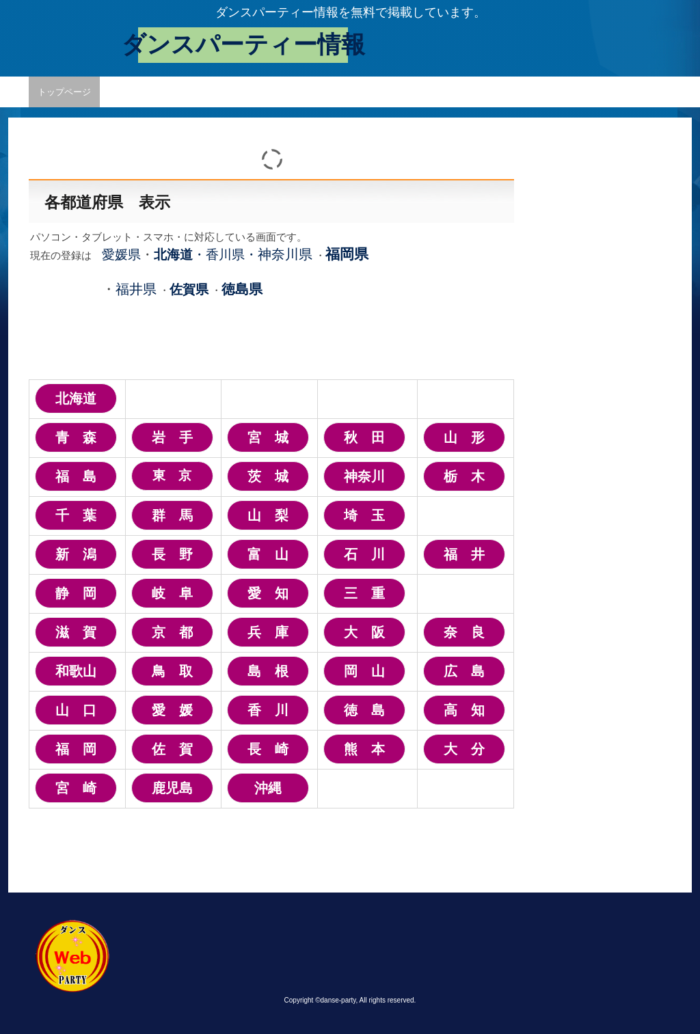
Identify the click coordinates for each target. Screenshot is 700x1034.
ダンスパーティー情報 (243, 44)
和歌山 (75, 671)
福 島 (75, 476)
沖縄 (268, 787)
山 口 (75, 710)
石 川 (364, 554)
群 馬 (172, 515)
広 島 (464, 671)
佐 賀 (172, 749)
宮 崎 (75, 787)
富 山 (267, 554)
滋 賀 (75, 632)
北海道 (75, 398)
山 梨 (267, 515)
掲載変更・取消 (211, 92)
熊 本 (364, 749)
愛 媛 (172, 710)
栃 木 (464, 476)
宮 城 (267, 437)
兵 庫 (267, 632)
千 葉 (75, 515)
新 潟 (75, 554)
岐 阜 (172, 593)
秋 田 (364, 437)
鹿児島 (172, 787)
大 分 (464, 749)
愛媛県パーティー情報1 (413, 92)
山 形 (464, 437)
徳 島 (364, 710)
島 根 (267, 671)
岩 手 (172, 437)
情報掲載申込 (135, 92)
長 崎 (267, 749)
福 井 (464, 554)
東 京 (171, 475)
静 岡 (75, 593)
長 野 (172, 554)
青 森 (75, 437)
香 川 (267, 710)
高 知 (464, 710)
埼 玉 (364, 515)
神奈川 (364, 476)
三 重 (364, 593)
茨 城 (267, 476)
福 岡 (75, 749)
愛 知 (267, 593)
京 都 (172, 632)
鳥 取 (172, 671)
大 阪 (364, 632)
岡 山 (364, 671)
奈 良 (464, 632)
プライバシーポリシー (304, 92)
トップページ (64, 92)
